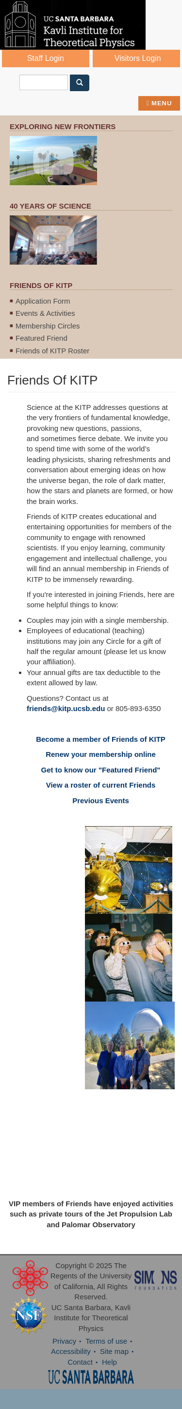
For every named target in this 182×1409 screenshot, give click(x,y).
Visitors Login (138, 58)
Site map (114, 1351)
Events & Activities (45, 313)
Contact (80, 1362)
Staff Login (45, 58)
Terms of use (106, 1341)
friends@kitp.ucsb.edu (66, 708)
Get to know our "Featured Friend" (101, 770)
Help (109, 1362)
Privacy (64, 1341)
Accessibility (71, 1351)
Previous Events (100, 800)
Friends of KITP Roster (52, 351)
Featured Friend (41, 338)
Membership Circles (48, 326)
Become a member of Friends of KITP (100, 739)
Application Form (43, 301)
